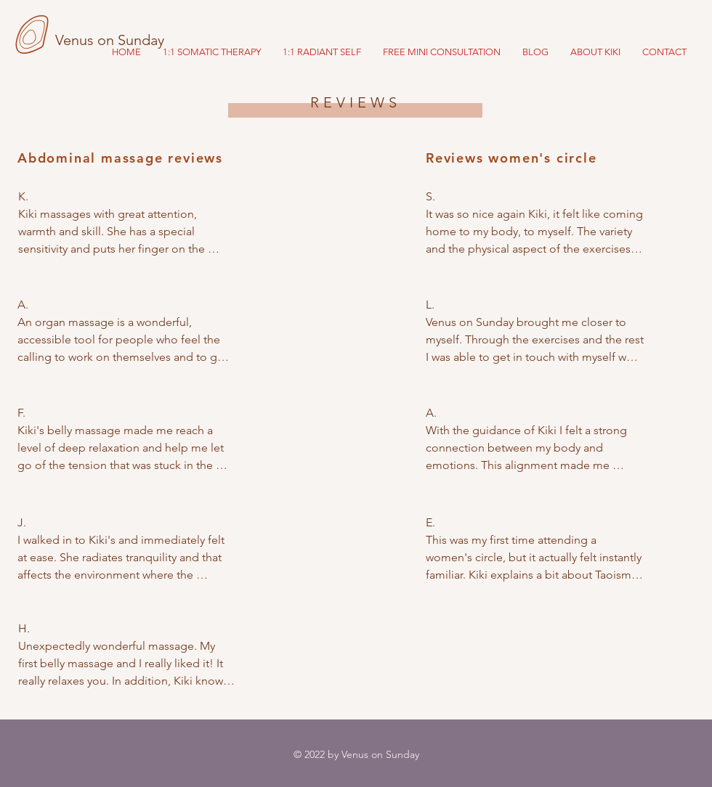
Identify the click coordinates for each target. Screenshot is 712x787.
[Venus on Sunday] (125, 40)
